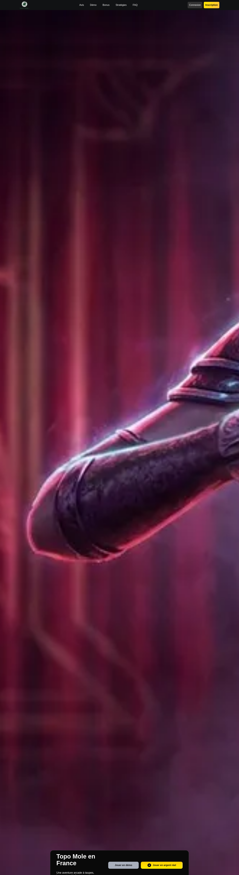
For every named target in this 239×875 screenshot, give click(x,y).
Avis (81, 5)
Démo (93, 5)
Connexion (195, 5)
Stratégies (121, 5)
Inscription (211, 5)
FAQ (135, 5)
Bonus (106, 5)
